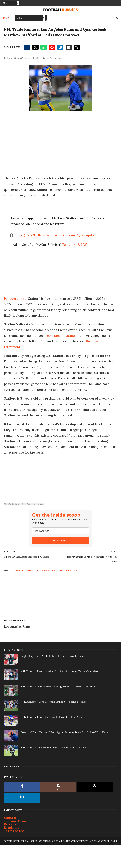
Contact (10, 818)
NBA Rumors (24, 570)
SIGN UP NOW (60, 540)
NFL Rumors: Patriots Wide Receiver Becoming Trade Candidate (59, 671)
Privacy (10, 824)
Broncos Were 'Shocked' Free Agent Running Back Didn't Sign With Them (64, 732)
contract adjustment (62, 335)
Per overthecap (15, 298)
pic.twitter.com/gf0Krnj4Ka (74, 235)
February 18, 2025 (75, 244)
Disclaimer (12, 827)
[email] (60, 530)
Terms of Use (14, 831)
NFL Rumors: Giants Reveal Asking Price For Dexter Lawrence (57, 686)
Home (5, 18)
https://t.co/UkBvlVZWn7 (33, 235)
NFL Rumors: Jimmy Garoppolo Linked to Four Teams (52, 716)
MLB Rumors (46, 570)
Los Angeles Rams (54, 58)
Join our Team (15, 821)
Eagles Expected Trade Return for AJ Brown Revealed (52, 656)
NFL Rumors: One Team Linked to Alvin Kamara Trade (53, 747)
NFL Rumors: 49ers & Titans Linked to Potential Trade (53, 701)
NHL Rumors (68, 570)
